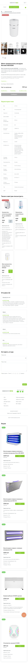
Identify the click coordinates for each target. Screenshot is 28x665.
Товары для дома (8, 11)
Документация (7, 402)
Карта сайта (18, 402)
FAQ (5, 398)
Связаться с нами (20, 400)
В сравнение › (4, 90)
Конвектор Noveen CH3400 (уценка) (12, 597)
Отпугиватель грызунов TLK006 (11, 644)
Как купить (6, 407)
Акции (5, 400)
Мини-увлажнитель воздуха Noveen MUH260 (10, 12)
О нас (5, 404)
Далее (24, 385)
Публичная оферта (20, 398)
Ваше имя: (4, 355)
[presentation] (12, 380)
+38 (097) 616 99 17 (14, 412)
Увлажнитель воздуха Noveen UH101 (19, 214)
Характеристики (7, 102)
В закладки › (13, 90)
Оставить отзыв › (23, 90)
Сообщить (14, 94)
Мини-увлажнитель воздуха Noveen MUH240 (7, 265)
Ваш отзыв (4, 361)
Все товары (18, 404)
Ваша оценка (4, 374)
